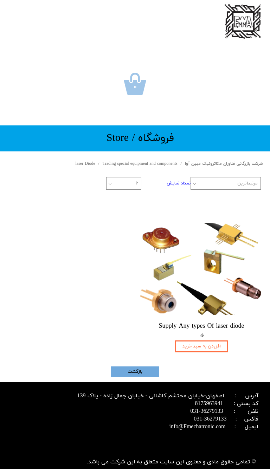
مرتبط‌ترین (247, 183)
